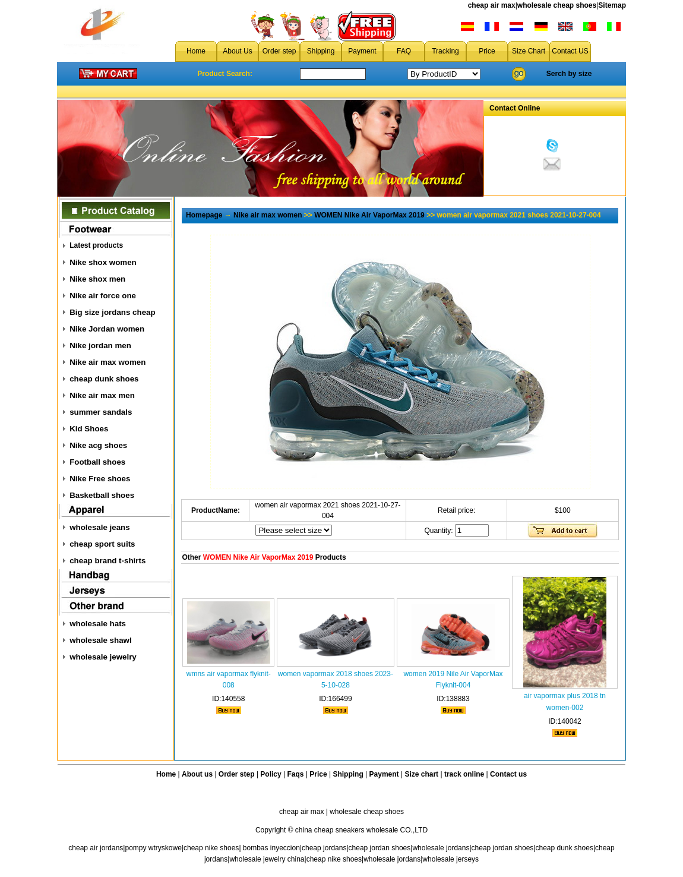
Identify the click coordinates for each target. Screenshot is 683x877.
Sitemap (612, 5)
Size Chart (528, 51)
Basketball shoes (101, 495)
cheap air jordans (95, 848)
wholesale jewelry (103, 656)
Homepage (204, 215)
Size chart (421, 774)
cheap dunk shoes (103, 378)
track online (464, 774)
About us (197, 774)
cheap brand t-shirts (107, 560)
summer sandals (100, 412)
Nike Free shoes (99, 478)
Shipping (321, 51)
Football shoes (97, 462)
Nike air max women (107, 362)
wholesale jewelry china (266, 859)
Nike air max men (102, 395)
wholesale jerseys (450, 859)
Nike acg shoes (98, 445)
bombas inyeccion (271, 848)
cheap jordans (324, 848)
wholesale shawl (100, 640)
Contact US (570, 51)
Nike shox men (97, 279)
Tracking (445, 51)
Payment (362, 51)
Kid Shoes (88, 428)
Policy (270, 774)
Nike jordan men (100, 345)
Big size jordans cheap (112, 312)
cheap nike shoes (211, 848)
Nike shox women (103, 262)
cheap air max (492, 5)
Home (195, 51)
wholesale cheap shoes (556, 5)
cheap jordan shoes (380, 848)
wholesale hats (97, 623)
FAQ (404, 51)
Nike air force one (102, 295)
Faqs (295, 774)
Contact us (508, 774)
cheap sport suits (102, 544)
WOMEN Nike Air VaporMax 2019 (369, 215)
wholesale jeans (99, 527)
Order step (279, 51)
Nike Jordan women (106, 328)
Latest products (96, 245)
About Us (237, 51)
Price (487, 51)
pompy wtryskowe (153, 848)
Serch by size (569, 74)
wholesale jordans (440, 848)
